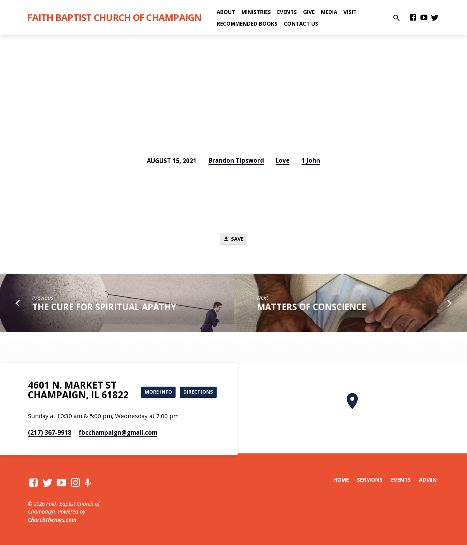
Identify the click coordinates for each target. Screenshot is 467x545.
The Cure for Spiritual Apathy (104, 309)
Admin (428, 479)
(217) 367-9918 (49, 432)
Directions (195, 398)
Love (283, 160)
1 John (311, 160)
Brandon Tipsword (236, 160)
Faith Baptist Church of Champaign (114, 17)
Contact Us (301, 23)
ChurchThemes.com (52, 519)
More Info (197, 383)
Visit (350, 12)
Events (287, 12)
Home (341, 479)
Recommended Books (247, 23)
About (226, 12)
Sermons (370, 479)
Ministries (256, 12)
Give (309, 12)
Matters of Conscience (311, 309)
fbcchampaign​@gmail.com (118, 432)
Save (233, 239)
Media (329, 12)
